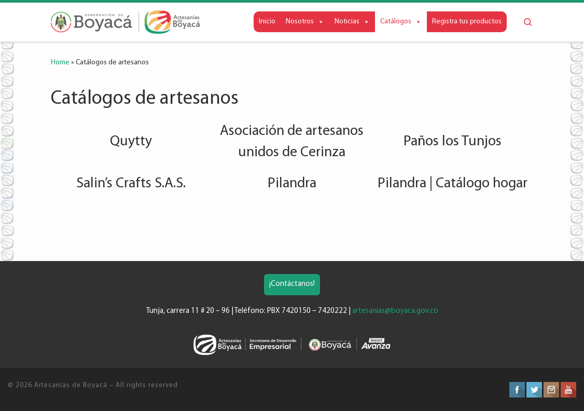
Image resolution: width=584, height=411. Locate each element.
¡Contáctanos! (292, 284)
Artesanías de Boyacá (70, 385)
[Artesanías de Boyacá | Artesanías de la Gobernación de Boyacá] (125, 21)
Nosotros (305, 21)
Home (60, 62)
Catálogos (401, 21)
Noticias (352, 21)
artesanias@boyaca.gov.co (395, 311)
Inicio (267, 21)
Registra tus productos (467, 21)
